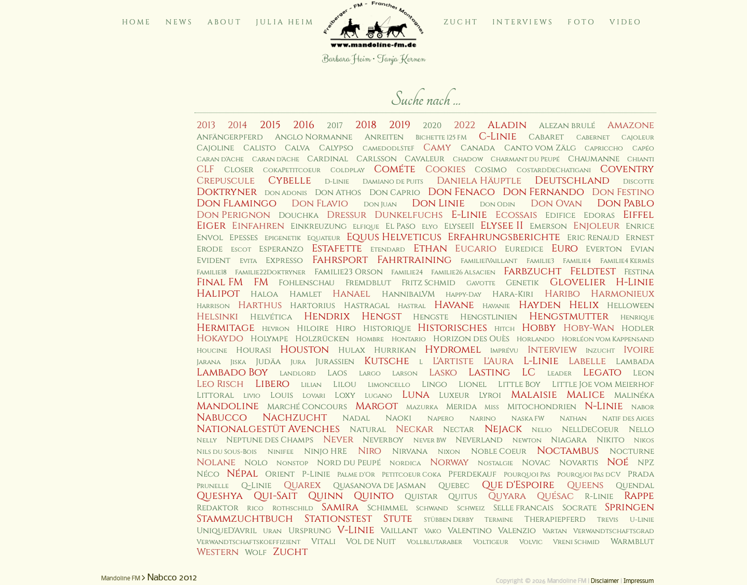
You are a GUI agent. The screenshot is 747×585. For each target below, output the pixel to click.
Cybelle (289, 180)
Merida (461, 406)
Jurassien (334, 361)
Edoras (599, 215)
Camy (437, 147)
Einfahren (258, 225)
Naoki (398, 418)
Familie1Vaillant (489, 261)
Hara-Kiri (512, 294)
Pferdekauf (472, 474)
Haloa (264, 294)
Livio (251, 396)
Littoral (215, 395)
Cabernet (593, 137)
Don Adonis (286, 193)
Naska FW (527, 418)
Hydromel (453, 349)
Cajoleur (637, 137)
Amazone (630, 125)
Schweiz (471, 508)
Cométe (395, 169)
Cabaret (546, 137)
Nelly (207, 440)
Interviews (523, 22)
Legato (602, 372)
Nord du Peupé (349, 462)
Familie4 (577, 261)
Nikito (611, 440)
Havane (454, 305)
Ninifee (281, 452)
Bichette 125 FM (441, 137)
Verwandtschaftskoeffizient (248, 542)
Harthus (260, 305)
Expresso (284, 260)
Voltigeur (490, 542)
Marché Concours (307, 406)
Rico (255, 508)
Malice (585, 394)
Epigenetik (283, 238)
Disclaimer (605, 581)
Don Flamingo (236, 203)
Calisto (259, 148)
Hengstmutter (568, 316)
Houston (304, 349)
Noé (618, 462)
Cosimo (491, 169)
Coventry (627, 169)
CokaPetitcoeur (292, 170)
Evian (642, 249)
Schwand (432, 508)
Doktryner (227, 192)
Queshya (220, 496)
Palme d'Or (356, 474)
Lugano (378, 396)
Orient (280, 474)
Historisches (452, 328)
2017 (335, 125)
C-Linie (498, 136)
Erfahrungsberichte (504, 237)
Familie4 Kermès (627, 261)
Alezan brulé (567, 125)
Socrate (579, 508)
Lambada (635, 361)
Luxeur (454, 395)
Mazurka (422, 407)
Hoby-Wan (588, 328)
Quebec (453, 485)
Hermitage (226, 328)
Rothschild (292, 508)
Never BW (429, 440)
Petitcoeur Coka (411, 474)
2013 (206, 125)
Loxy (345, 395)
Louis (281, 395)
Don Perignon (233, 214)
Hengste (430, 317)
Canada (478, 148)
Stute (397, 518)
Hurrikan (395, 350)
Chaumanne (593, 159)
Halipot (218, 293)
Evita (248, 261)
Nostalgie (495, 463)
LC (528, 372)
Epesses (243, 237)
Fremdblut (368, 282)
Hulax (351, 350)
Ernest (640, 237)
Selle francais (523, 508)
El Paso (400, 226)
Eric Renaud (593, 237)
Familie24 (407, 272)
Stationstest (338, 518)
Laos (337, 373)
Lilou (344, 384)
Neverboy (383, 440)
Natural (368, 429)
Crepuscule (226, 180)
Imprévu (504, 350)
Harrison (213, 306)
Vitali (323, 541)
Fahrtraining (414, 260)
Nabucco (222, 417)
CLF (205, 169)
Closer (239, 169)
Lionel (473, 384)
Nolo (256, 462)
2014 (237, 125)
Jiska (238, 362)
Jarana (208, 362)
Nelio (542, 430)
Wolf (256, 552)
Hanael (351, 293)
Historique (387, 328)
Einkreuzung (318, 226)
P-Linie (316, 474)
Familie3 (540, 261)
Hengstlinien (488, 317)
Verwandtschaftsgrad (613, 531)
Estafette (337, 248)
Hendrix (327, 316)
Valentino (470, 530)
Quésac (555, 496)
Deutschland (572, 180)
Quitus (462, 496)
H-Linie (635, 282)
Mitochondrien (541, 406)
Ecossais (516, 214)
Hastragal (367, 305)
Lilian (311, 385)
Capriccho (604, 148)
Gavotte (480, 283)
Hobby (539, 328)
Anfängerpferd (230, 137)
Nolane (216, 462)
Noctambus (568, 450)
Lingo (434, 384)
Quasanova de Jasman (379, 485)
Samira (340, 507)
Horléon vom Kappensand (608, 339)
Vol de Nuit (371, 541)
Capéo (643, 148)
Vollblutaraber (434, 542)
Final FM (220, 282)
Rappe (639, 496)
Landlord (298, 373)
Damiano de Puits (393, 181)
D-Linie (337, 181)
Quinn (325, 496)
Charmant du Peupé (525, 159)
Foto (582, 22)
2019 (399, 125)
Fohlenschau (307, 282)
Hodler (637, 328)
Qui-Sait (275, 496)
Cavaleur (425, 159)
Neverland (479, 440)
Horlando (536, 339)
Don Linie (438, 203)
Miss (492, 407)
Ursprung (309, 530)
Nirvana (409, 451)
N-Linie (604, 406)
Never (338, 439)
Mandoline (228, 406)
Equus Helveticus (394, 237)
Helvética (271, 317)
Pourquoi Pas (527, 474)
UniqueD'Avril (227, 530)
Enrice (640, 226)
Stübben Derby (449, 520)
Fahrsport (340, 260)
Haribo (562, 293)
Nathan (573, 418)
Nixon (449, 452)
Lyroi (490, 395)
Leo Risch (220, 384)
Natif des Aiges (628, 418)
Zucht (461, 22)
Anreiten (384, 137)
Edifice (560, 215)
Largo (370, 373)
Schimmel (387, 508)
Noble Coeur (499, 451)
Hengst (382, 316)
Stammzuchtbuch (245, 518)
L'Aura (498, 361)
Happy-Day (463, 294)
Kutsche (386, 361)
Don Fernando (543, 192)
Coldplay (347, 170)
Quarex (302, 485)
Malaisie (534, 394)
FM (261, 282)
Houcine (212, 350)
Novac (536, 462)
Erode (210, 249)
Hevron (275, 329)
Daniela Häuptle (479, 180)
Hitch (504, 329)
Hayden (540, 305)
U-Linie (642, 520)
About (225, 22)
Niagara (569, 440)
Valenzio (517, 530)
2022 (464, 125)
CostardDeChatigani (554, 170)
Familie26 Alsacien (463, 272)
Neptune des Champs (269, 440)
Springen (629, 507)
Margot (376, 406)
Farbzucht (532, 271)
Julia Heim (285, 22)
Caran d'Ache (220, 159)
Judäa (268, 361)
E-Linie (469, 214)
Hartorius (312, 305)
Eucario (475, 248)
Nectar (458, 429)
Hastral (412, 306)
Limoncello (389, 385)
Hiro (346, 328)
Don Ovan (556, 203)
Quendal (635, 485)
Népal (242, 473)
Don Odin (497, 204)
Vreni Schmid (576, 542)
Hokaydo (220, 338)
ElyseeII (459, 226)
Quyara (507, 496)
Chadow (468, 159)
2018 (366, 125)
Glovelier (577, 282)
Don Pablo (625, 203)
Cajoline (215, 148)
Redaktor (218, 508)
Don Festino (623, 192)
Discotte (638, 181)
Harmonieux (622, 293)
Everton (604, 249)
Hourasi (253, 350)
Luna (416, 394)
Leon (643, 373)
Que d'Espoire (518, 485)
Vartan (555, 531)
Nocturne (632, 451)
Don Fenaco (461, 192)
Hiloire (312, 328)
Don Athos (338, 192)
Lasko (443, 372)
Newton (527, 440)
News (179, 22)
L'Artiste (453, 361)
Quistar (421, 496)
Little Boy (519, 384)
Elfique (366, 226)
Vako (432, 531)
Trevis (607, 520)
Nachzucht (294, 417)
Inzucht (600, 350)
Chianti (640, 159)
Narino (482, 418)
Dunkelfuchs (408, 214)
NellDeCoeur (590, 429)
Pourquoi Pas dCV (588, 474)
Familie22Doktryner (270, 272)
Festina (639, 272)
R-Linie (599, 496)
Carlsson (376, 159)
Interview (552, 349)
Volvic (531, 542)
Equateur (323, 238)
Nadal (356, 418)
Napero (440, 418)
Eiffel (638, 214)
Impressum (639, 581)
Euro (564, 248)
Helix (584, 305)
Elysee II (501, 225)
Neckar (414, 429)
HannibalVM (408, 294)
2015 (270, 125)
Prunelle (213, 486)
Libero (272, 384)
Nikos (644, 440)
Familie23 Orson (348, 272)
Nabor (642, 407)
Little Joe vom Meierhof (603, 384)
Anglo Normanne (313, 137)
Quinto (374, 496)
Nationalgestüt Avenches (268, 429)
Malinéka (634, 395)
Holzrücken (322, 338)
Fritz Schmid (428, 282)
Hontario (409, 339)
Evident (213, 260)
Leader (559, 373)
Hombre (370, 339)
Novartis (578, 462)
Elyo (430, 226)
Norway (449, 462)
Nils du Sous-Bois (227, 452)
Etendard (387, 249)
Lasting (489, 372)
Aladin (507, 125)
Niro (369, 450)
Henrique (637, 317)
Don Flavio (320, 203)
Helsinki (217, 316)
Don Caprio (394, 192)
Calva (297, 148)
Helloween (630, 305)
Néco (208, 474)
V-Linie (356, 530)
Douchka (299, 215)
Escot (241, 249)
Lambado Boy (232, 372)
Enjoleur (596, 225)
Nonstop (292, 463)
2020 (432, 125)
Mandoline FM (120, 579)
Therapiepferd (555, 519)
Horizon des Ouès (471, 338)
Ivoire (639, 349)
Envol (210, 237)
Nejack (503, 429)
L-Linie (541, 361)
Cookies (445, 169)
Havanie (496, 306)
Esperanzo (281, 249)
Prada (641, 474)
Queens (585, 485)
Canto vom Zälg (540, 148)
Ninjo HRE (325, 451)
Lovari (313, 396)
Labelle (587, 361)
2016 (303, 125)
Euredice (524, 249)
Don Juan (380, 204)
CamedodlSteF (388, 148)
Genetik (522, 282)
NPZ (646, 462)
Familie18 (212, 272)
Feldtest (593, 271)
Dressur (346, 214)
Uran (272, 531)
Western (218, 552)
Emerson (548, 226)
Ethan (430, 248)
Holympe (269, 338)
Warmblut (632, 541)
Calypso (336, 148)
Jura (298, 362)
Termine (499, 520)
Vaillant (399, 530)
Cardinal (327, 159)
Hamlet (305, 294)
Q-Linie (256, 485)
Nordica (405, 463)
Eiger (211, 225)
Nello (641, 429)
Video (626, 22)
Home (136, 22)
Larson (405, 373)
